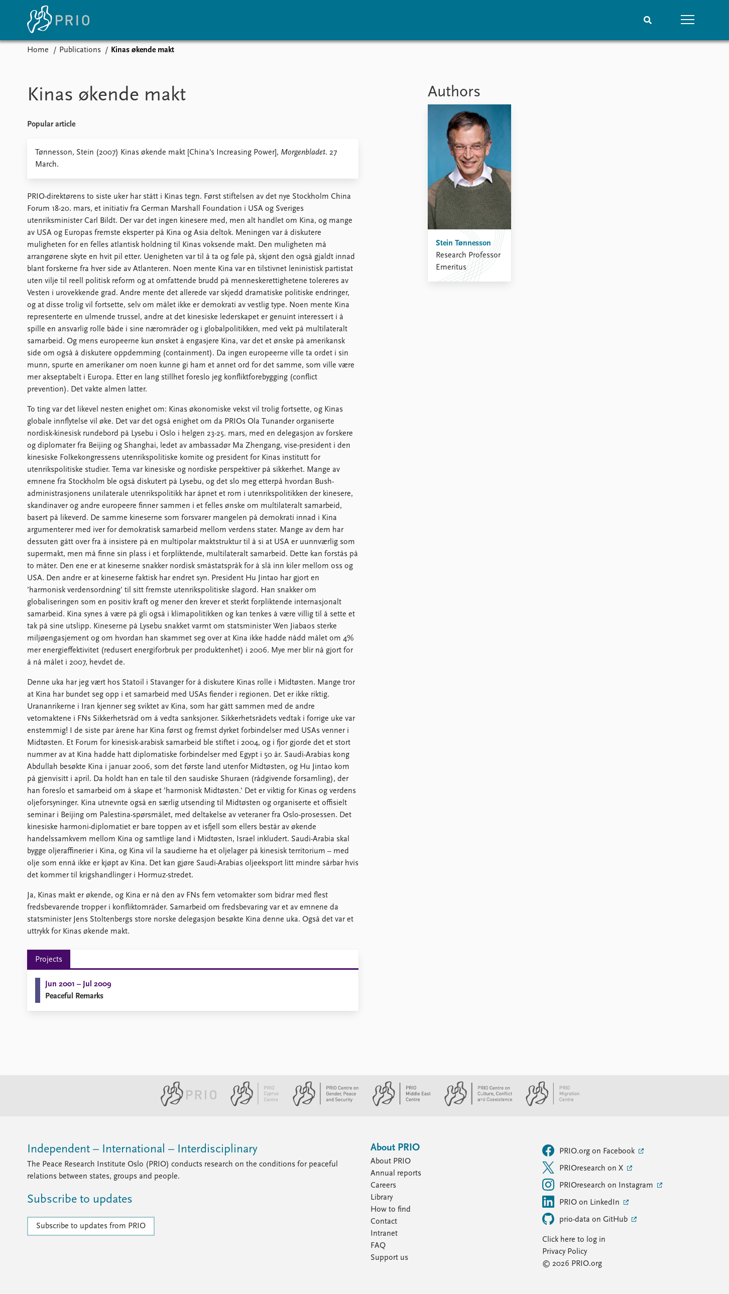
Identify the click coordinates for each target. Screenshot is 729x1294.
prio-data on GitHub (586, 1219)
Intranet (384, 1234)
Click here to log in (573, 1240)
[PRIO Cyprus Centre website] (250, 1104)
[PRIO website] (184, 1104)
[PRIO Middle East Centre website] (397, 1104)
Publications (80, 50)
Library (382, 1198)
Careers (383, 1186)
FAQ (378, 1246)
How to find (391, 1210)
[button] (688, 20)
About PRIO (391, 1161)
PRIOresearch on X (583, 1167)
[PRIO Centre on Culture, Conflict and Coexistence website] (474, 1104)
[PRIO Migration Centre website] (547, 1104)
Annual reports (396, 1174)
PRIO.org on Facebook (589, 1150)
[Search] (648, 20)
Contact (384, 1222)
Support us (389, 1258)
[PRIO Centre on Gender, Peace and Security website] (321, 1104)
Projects (48, 960)
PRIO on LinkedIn (582, 1202)
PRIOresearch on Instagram (598, 1185)
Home (38, 50)
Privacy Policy (564, 1252)
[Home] (58, 20)
